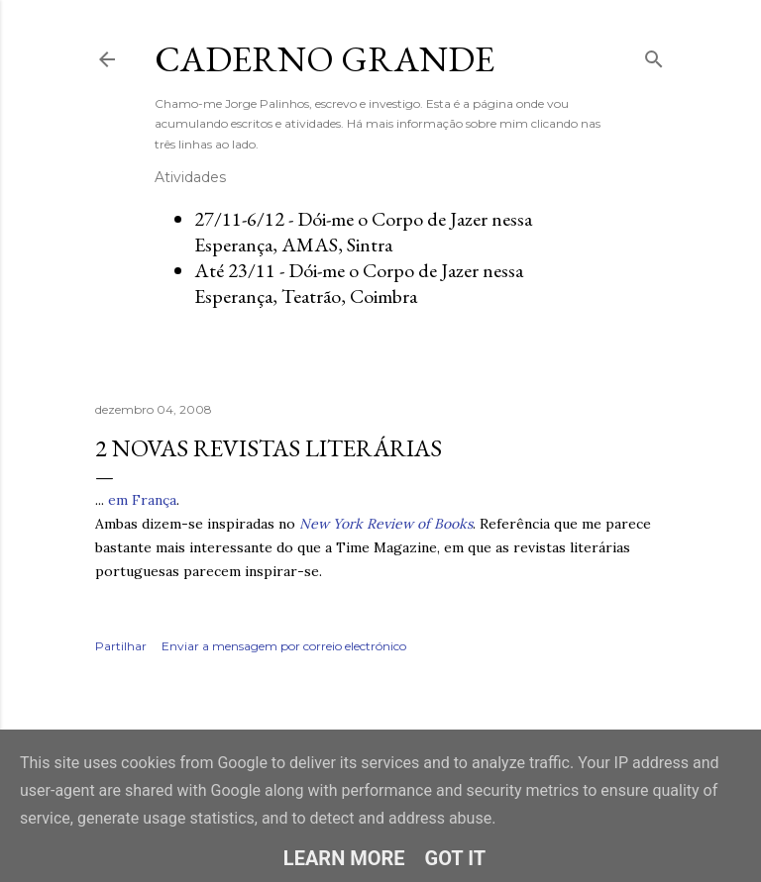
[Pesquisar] (654, 55)
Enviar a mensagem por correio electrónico (284, 645)
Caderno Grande (324, 59)
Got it (456, 858)
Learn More (344, 858)
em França (142, 500)
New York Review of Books (386, 524)
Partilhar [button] (121, 645)
